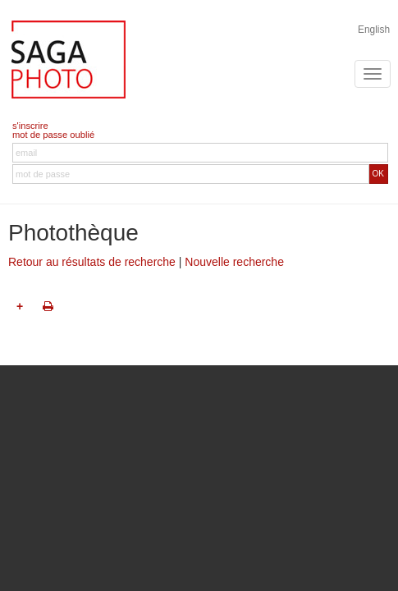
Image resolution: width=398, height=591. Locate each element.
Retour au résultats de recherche (92, 261)
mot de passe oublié (53, 135)
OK (378, 173)
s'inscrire (30, 126)
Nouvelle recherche (234, 261)
